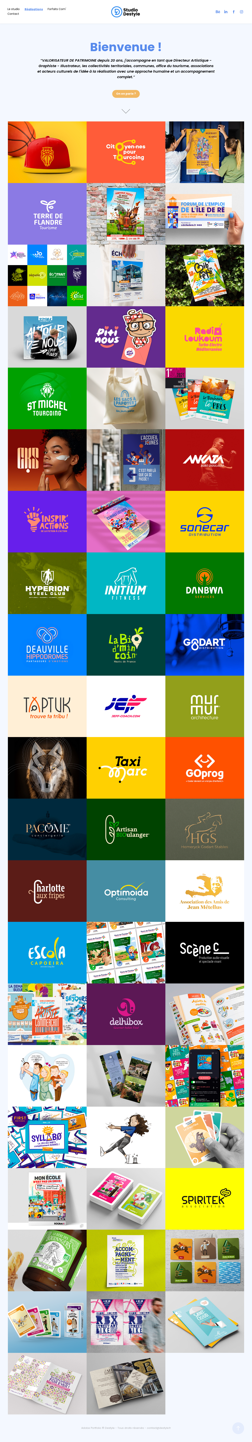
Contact (13, 14)
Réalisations (34, 9)
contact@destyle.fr (159, 1428)
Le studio (13, 9)
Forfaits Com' (57, 9)
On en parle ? (126, 94)
